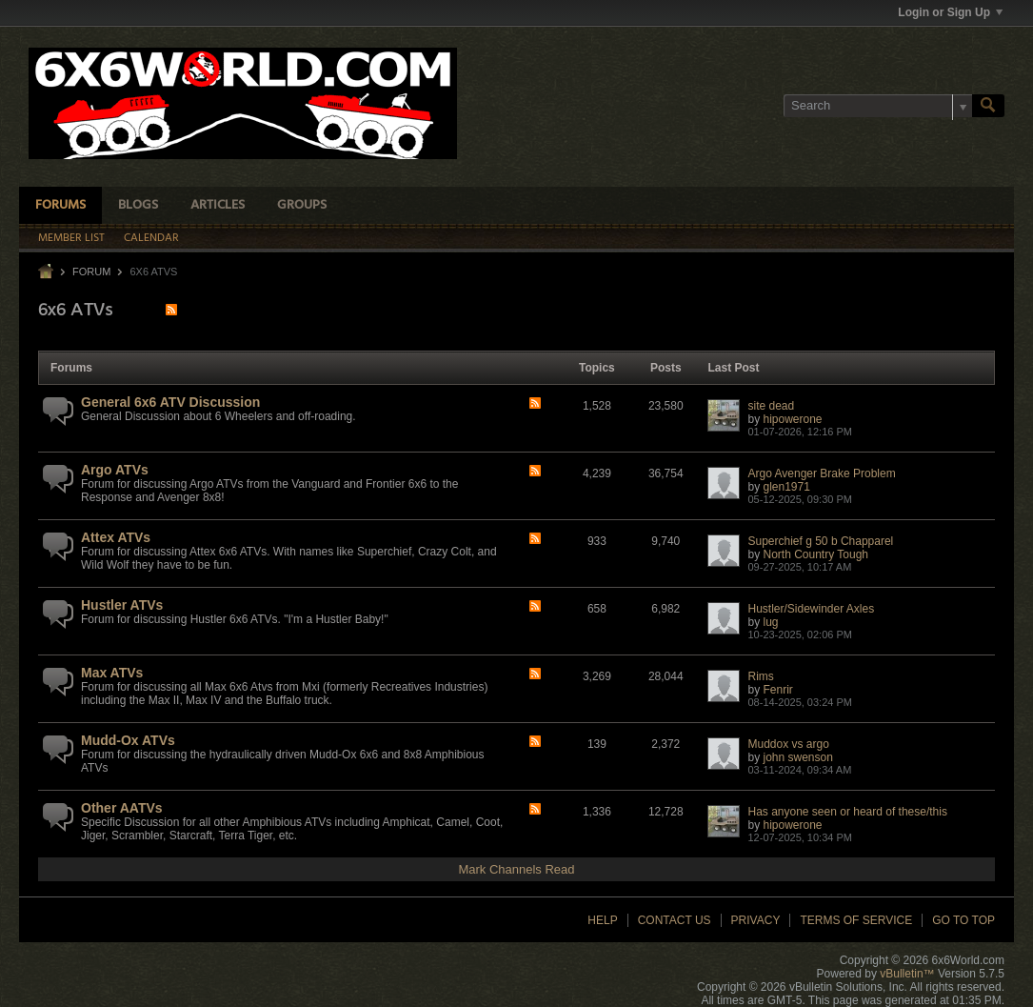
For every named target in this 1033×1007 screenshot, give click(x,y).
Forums (60, 205)
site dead (770, 406)
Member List (71, 238)
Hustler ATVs (122, 605)
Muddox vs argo (787, 744)
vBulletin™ (907, 973)
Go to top (963, 920)
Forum (91, 271)
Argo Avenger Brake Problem (821, 473)
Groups (302, 205)
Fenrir (778, 689)
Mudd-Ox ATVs (128, 740)
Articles (217, 205)
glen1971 (787, 486)
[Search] (878, 105)
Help (602, 920)
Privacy (756, 920)
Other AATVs (122, 808)
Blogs (138, 205)
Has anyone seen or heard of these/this (846, 811)
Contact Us (674, 920)
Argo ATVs (115, 469)
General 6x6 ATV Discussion (170, 402)
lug (771, 622)
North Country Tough (816, 554)
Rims (760, 676)
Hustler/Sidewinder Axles (810, 608)
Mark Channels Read (516, 869)
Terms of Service (856, 920)
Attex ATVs (115, 537)
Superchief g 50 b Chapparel (820, 541)
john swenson (798, 757)
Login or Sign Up (950, 12)
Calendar (151, 238)
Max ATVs (112, 672)
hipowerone (793, 419)
